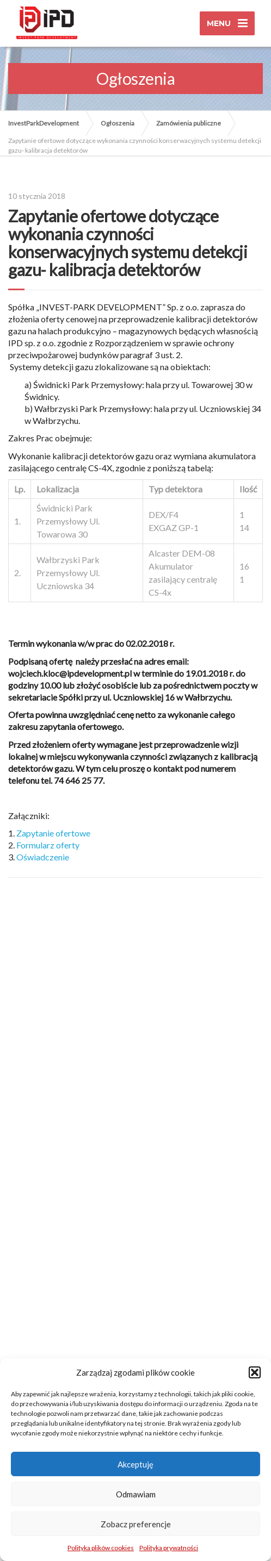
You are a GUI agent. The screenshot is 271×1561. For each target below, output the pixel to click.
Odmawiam (136, 1494)
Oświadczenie (42, 857)
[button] (254, 1372)
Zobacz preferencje (136, 1524)
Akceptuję (135, 1464)
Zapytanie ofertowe (53, 833)
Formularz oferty (47, 845)
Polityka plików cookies (100, 1548)
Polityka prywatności (168, 1548)
